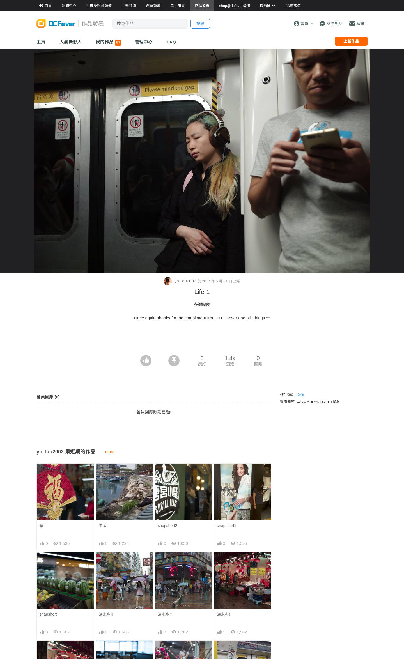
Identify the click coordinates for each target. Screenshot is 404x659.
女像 (300, 395)
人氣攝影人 (70, 42)
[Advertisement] (202, 339)
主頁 (40, 42)
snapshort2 (167, 525)
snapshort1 (226, 525)
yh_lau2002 (181, 280)
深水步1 (224, 614)
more (109, 452)
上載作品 (351, 41)
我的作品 (108, 43)
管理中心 (144, 42)
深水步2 (165, 614)
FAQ (171, 42)
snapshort (48, 614)
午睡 (103, 526)
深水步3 (106, 614)
